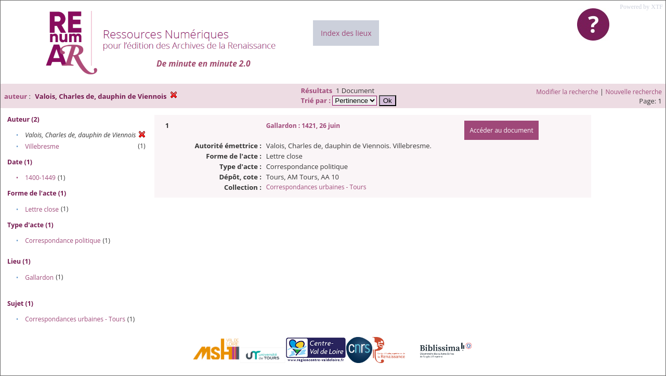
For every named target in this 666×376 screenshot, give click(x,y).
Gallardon (39, 277)
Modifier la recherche (567, 91)
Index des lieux (346, 33)
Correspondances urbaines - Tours (75, 319)
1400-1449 (40, 177)
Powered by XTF (641, 6)
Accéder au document (501, 130)
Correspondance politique (62, 240)
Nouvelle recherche (634, 91)
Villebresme (42, 146)
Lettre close (42, 209)
